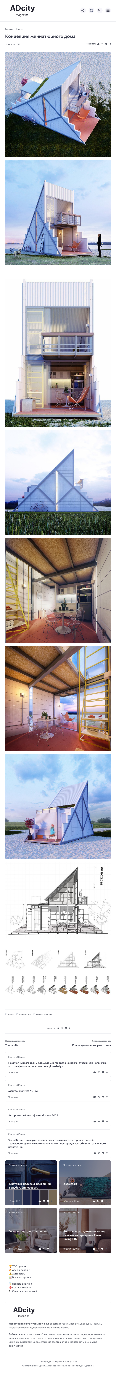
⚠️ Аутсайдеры (17, 1273)
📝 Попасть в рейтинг (20, 1283)
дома (11, 1014)
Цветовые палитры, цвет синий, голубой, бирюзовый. (30, 1185)
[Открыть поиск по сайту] (100, 10)
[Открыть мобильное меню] (108, 10)
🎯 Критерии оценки (20, 1287)
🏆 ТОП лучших (17, 1266)
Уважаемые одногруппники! (28, 1231)
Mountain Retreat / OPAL (23, 1090)
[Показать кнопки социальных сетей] (83, 10)
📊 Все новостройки (20, 1277)
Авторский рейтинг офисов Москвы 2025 (33, 1115)
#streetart (70, 1183)
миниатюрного (44, 1014)
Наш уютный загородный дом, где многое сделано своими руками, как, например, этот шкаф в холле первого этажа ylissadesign (57, 1064)
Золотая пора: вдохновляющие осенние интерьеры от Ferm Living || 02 (84, 1235)
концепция (25, 1014)
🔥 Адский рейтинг (19, 1269)
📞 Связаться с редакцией (23, 1291)
